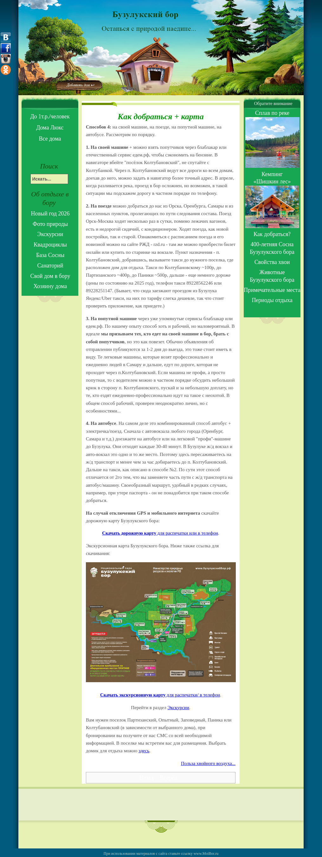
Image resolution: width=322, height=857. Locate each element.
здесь (143, 750)
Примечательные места (272, 290)
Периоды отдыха (272, 300)
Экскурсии (178, 707)
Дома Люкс (50, 127)
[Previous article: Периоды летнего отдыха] (147, 778)
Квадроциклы (50, 244)
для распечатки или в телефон (160, 533)
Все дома (50, 138)
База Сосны (50, 255)
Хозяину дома (50, 286)
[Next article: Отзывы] (168, 778)
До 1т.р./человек (49, 116)
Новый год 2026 (50, 213)
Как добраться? (272, 234)
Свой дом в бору (50, 276)
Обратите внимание (272, 103)
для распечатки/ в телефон (160, 694)
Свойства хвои (272, 262)
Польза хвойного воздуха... (208, 763)
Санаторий (50, 265)
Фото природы (50, 224)
